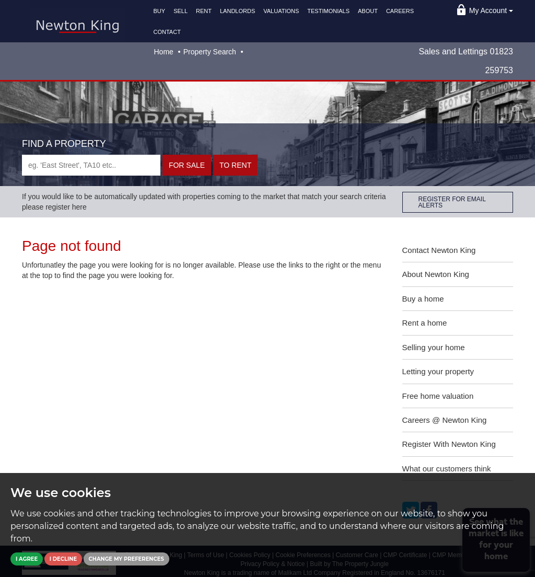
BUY (160, 11)
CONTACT (167, 32)
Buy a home (423, 298)
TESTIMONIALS (328, 11)
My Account (491, 10)
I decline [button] (63, 559)
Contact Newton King (439, 250)
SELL (180, 11)
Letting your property (438, 371)
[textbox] (91, 165)
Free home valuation (438, 395)
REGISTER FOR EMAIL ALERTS (452, 202)
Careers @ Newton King (444, 420)
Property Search (209, 52)
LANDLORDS (237, 11)
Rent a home (424, 322)
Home (163, 52)
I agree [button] (27, 559)
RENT (204, 11)
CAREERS (400, 11)
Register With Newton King (449, 444)
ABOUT (368, 11)
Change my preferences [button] (126, 559)
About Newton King (435, 274)
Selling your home (433, 347)
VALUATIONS (281, 11)
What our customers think (446, 468)
